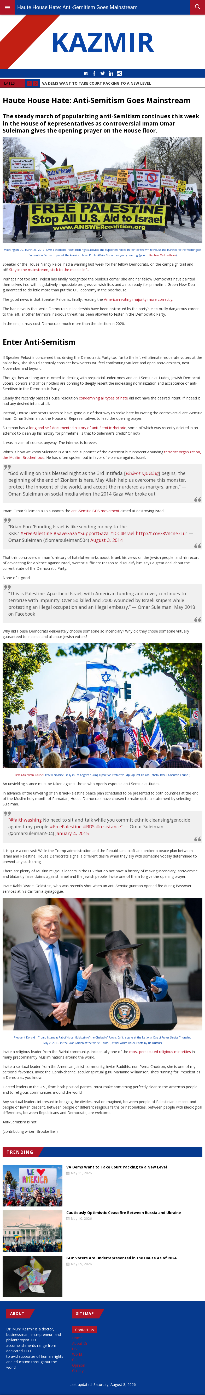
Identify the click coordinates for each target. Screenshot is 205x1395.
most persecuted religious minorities (160, 1051)
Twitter (102, 73)
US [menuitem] (74, 1348)
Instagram (119, 73)
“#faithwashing (25, 820)
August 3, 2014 (106, 540)
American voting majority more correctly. (138, 299)
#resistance (108, 826)
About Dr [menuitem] (79, 1343)
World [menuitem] (77, 1354)
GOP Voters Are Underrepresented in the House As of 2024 (121, 1258)
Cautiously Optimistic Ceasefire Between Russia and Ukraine (123, 1212)
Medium (86, 73)
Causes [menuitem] (78, 1359)
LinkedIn (111, 73)
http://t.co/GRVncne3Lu (161, 533)
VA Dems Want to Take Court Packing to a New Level (116, 1167)
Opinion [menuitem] (78, 1365)
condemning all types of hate (103, 398)
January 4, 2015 (72, 833)
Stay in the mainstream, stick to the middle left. (49, 269)
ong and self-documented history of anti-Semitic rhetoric (78, 427)
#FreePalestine (36, 533)
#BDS (89, 826)
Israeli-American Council (29, 775)
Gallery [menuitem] (78, 1370)
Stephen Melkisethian (162, 255)
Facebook (94, 73)
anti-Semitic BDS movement (95, 510)
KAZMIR (103, 41)
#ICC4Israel (122, 533)
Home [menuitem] (77, 1337)
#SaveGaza (65, 533)
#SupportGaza (93, 533)
